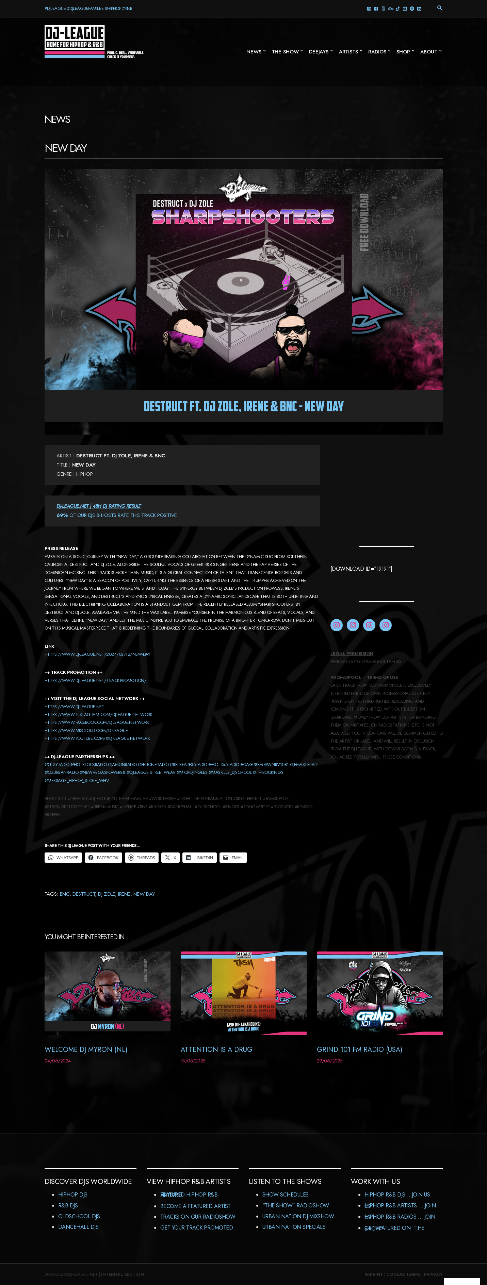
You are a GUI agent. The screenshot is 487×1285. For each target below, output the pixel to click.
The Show (285, 51)
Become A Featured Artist (195, 1206)
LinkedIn (419, 8)
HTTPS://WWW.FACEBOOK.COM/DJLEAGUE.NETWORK (97, 722)
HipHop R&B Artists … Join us (400, 1206)
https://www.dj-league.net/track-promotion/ (96, 680)
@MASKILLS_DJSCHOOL (230, 772)
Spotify (412, 8)
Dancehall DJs (78, 1227)
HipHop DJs (72, 1195)
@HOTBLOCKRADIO (88, 764)
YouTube (405, 8)
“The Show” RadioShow (295, 1205)
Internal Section (122, 1274)
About (428, 51)
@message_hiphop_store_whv (77, 780)
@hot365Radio (223, 764)
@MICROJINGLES (192, 772)
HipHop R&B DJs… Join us (397, 1195)
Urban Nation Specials (294, 1227)
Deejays (318, 51)
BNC (65, 894)
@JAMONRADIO (122, 764)
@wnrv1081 (276, 764)
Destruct (83, 894)
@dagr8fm (251, 764)
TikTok (397, 8)
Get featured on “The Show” (394, 1228)
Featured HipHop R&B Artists (189, 1195)
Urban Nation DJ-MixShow (298, 1216)
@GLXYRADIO (57, 764)
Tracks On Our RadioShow (198, 1217)
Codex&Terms (403, 1274)
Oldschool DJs (79, 1216)
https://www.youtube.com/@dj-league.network (97, 738)
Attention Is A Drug (217, 1050)
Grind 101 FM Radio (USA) (359, 1050)
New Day (144, 894)
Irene (124, 894)
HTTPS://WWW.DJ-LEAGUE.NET (74, 706)
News (253, 51)
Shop (403, 51)
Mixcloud (390, 8)
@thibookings (268, 772)
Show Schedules (285, 1195)
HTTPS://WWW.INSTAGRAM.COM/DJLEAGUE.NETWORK (98, 714)
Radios (377, 51)
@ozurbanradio (62, 772)
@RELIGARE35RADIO (188, 764)
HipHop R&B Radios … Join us (399, 1217)
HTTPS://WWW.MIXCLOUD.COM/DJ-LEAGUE (86, 730)
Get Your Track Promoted (196, 1228)
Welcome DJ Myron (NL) (86, 1050)
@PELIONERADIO (153, 764)
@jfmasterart (304, 764)
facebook (376, 8)
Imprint (373, 1274)
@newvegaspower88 (102, 772)
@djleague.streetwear (151, 772)
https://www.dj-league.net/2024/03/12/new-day (97, 654)
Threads (383, 8)
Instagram (369, 8)
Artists (348, 51)
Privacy (433, 1274)
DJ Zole (106, 894)
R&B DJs (68, 1205)
